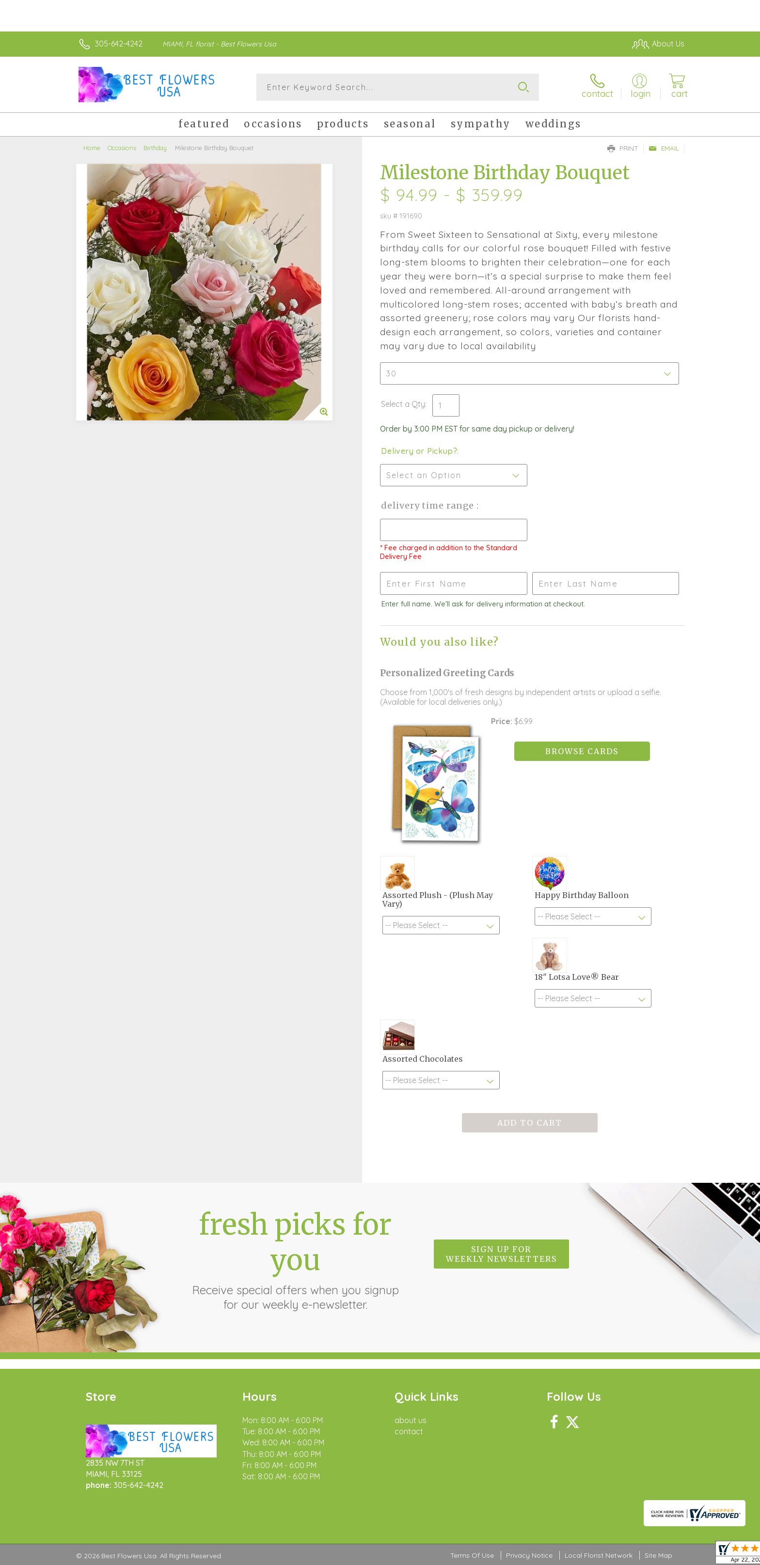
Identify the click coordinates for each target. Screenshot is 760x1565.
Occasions (122, 148)
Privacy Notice (529, 1555)
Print (622, 148)
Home (91, 148)
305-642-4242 (118, 43)
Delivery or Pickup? (419, 451)
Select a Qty (403, 404)
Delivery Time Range (428, 505)
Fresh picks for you (295, 1259)
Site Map (658, 1555)
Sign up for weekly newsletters (501, 1254)
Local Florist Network (599, 1555)
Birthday (155, 148)
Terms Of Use (472, 1555)
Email (664, 148)
